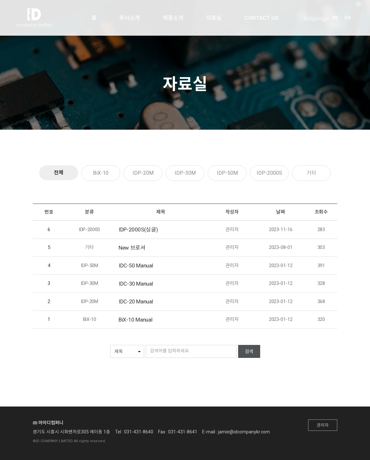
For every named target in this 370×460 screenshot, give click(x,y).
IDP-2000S (269, 173)
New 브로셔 (132, 247)
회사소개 (129, 18)
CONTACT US (261, 18)
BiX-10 (101, 173)
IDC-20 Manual (136, 301)
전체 (59, 173)
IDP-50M (227, 173)
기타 (311, 173)
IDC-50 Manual (136, 265)
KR (335, 18)
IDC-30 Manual (136, 283)
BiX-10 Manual (135, 319)
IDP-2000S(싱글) (138, 229)
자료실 (214, 18)
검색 (249, 351)
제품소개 (173, 18)
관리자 (323, 425)
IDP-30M (185, 173)
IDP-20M (143, 173)
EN (347, 18)
